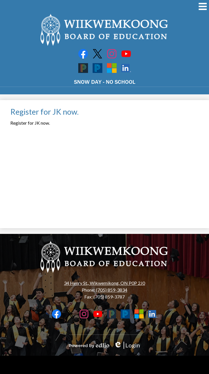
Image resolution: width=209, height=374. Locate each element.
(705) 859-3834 (111, 290)
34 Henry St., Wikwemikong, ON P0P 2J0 (104, 283)
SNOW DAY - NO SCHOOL (104, 81)
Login (127, 345)
